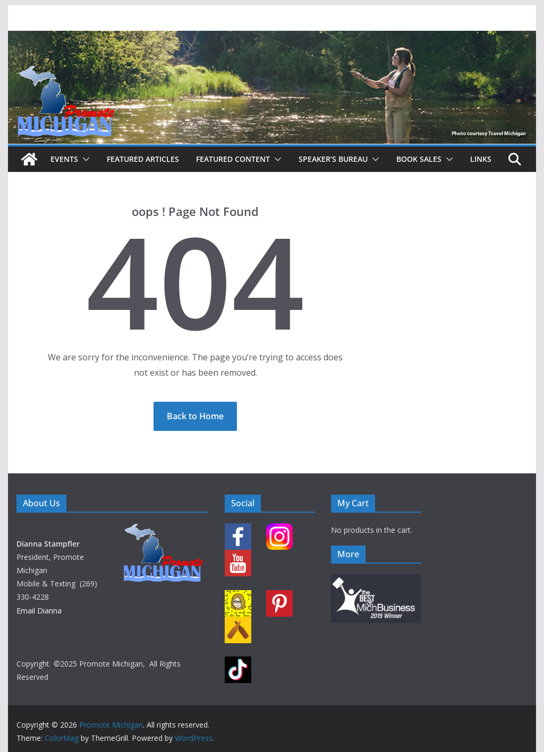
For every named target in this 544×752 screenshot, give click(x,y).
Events (64, 159)
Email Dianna (39, 611)
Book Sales (418, 159)
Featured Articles (143, 159)
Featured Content (233, 159)
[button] (84, 159)
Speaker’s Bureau (333, 159)
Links (480, 159)
